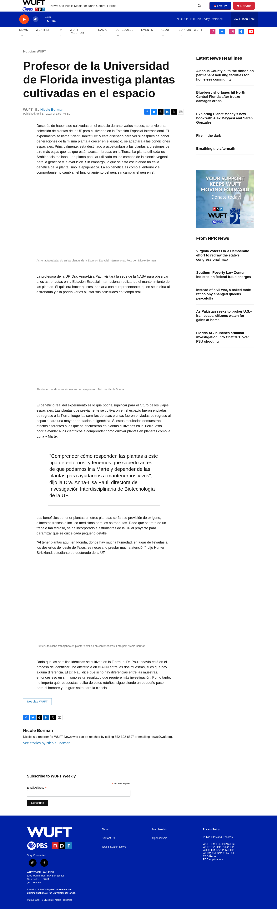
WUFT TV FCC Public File (218, 855)
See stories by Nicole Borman (46, 751)
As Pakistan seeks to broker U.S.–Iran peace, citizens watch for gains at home (224, 324)
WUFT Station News (114, 855)
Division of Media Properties (58, 908)
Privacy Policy (211, 838)
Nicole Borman (51, 118)
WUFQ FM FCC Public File (219, 862)
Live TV (221, 10)
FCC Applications (213, 868)
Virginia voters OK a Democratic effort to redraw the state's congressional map (222, 264)
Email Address (37, 796)
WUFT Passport (78, 40)
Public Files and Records (218, 845)
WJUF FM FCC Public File (218, 858)
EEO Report (210, 865)
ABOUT (166, 38)
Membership (159, 838)
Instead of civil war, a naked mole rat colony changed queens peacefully (223, 303)
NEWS (23, 38)
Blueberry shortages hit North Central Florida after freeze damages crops (220, 105)
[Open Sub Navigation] (22, 44)
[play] (24, 28)
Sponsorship (159, 846)
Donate (248, 10)
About (105, 838)
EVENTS (147, 38)
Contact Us (108, 846)
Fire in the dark (208, 144)
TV (60, 38)
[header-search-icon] (200, 10)
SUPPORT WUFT (191, 38)
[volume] (35, 28)
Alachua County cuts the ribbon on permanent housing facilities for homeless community (225, 84)
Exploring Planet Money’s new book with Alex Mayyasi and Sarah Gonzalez (224, 127)
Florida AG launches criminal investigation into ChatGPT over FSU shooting (222, 346)
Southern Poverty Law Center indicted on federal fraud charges (223, 283)
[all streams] (244, 28)
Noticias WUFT (34, 60)
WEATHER (43, 38)
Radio (103, 38)
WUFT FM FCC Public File (219, 852)
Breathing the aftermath (215, 157)
